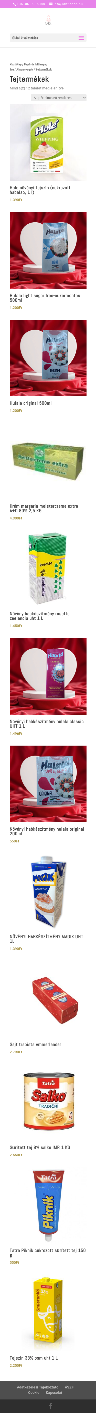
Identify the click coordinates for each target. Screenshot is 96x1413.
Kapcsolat (54, 1393)
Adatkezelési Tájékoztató (37, 1387)
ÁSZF (69, 1387)
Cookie (33, 1393)
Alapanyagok (24, 69)
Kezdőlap (16, 64)
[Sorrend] (59, 97)
